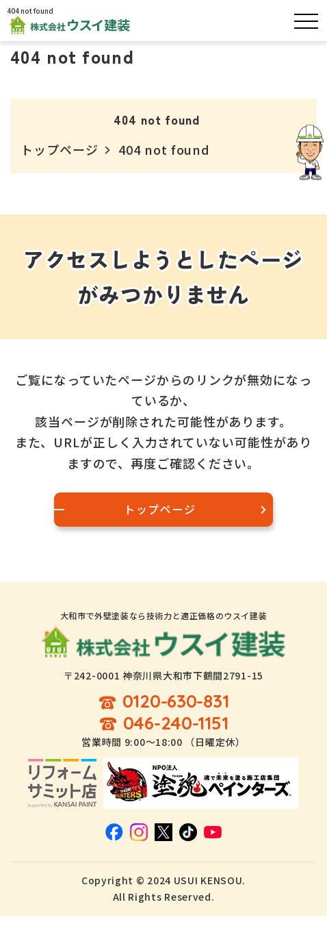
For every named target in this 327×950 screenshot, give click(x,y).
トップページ (59, 149)
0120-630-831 (175, 701)
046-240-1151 (175, 723)
